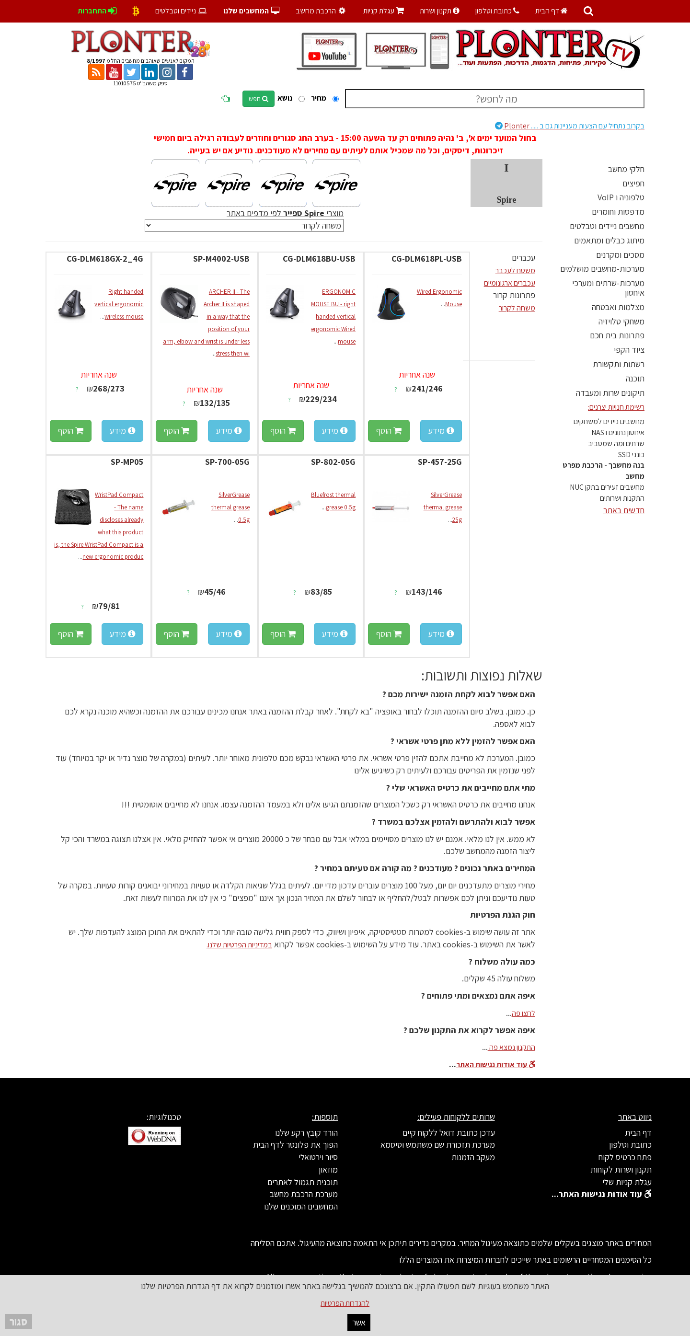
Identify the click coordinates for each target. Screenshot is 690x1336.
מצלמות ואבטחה (618, 306)
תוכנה (635, 378)
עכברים (523, 257)
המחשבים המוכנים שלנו (301, 1206)
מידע (441, 430)
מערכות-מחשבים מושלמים (602, 268)
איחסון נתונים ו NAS (617, 432)
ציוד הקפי (629, 349)
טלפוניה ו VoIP (621, 197)
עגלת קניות (383, 11)
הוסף (389, 430)
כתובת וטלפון (497, 11)
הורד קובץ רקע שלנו (306, 1132)
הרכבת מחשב (321, 11)
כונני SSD (631, 454)
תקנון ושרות (440, 11)
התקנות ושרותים (622, 498)
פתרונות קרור (514, 294)
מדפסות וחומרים (618, 211)
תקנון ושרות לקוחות (621, 1169)
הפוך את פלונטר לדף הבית (295, 1144)
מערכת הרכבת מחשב (304, 1193)
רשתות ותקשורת (618, 363)
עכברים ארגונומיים (509, 283)
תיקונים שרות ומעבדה (610, 392)
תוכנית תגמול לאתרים (302, 1181)
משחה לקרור (517, 308)
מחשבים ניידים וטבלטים (607, 225)
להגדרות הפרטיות (345, 1303)
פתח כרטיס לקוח (625, 1157)
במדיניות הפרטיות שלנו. (239, 945)
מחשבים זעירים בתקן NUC (607, 487)
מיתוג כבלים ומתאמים (609, 240)
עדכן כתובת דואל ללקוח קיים (448, 1132)
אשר (359, 1322)
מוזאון (328, 1169)
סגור (18, 1321)
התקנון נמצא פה (511, 1047)
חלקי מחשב (626, 168)
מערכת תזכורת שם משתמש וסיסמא (437, 1144)
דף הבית (551, 11)
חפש (258, 98)
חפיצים (633, 183)
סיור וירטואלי (318, 1157)
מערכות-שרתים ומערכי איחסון (608, 287)
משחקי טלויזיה (621, 321)
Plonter (569, 126)
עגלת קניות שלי (627, 1181)
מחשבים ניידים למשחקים (609, 421)
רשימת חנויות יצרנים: (616, 407)
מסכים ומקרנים (620, 254)
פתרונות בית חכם (617, 335)
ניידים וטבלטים (181, 11)
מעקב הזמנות (473, 1157)
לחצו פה (523, 1013)
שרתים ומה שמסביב (616, 443)
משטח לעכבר (515, 270)
